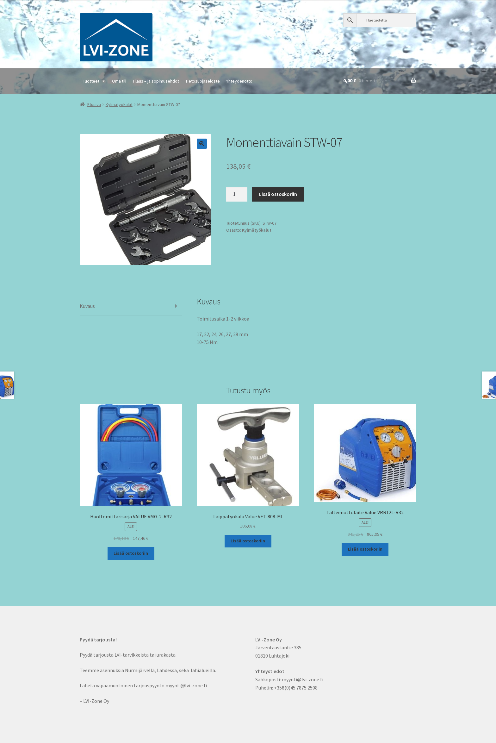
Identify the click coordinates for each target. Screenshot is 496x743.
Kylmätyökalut (119, 104)
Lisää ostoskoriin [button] (131, 553)
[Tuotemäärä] (237, 194)
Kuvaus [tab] (87, 306)
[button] (202, 144)
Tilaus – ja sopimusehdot (156, 81)
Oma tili (119, 81)
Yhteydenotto (239, 81)
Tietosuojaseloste (202, 81)
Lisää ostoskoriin (278, 194)
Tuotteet (94, 81)
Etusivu (94, 104)
